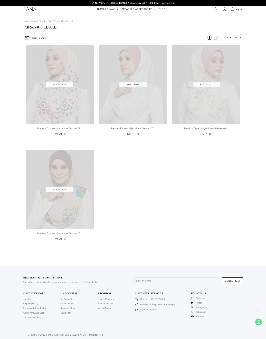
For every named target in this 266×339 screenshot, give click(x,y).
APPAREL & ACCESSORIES (138, 9)
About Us (27, 299)
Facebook (198, 298)
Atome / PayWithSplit (33, 313)
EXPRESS (52, 21)
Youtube (197, 316)
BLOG (162, 9)
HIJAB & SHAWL (107, 9)
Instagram (198, 307)
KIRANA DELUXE (66, 21)
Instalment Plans (106, 303)
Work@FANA (104, 308)
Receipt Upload (67, 308)
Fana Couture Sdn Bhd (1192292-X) (64, 335)
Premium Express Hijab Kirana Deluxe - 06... (206, 128)
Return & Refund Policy (34, 308)
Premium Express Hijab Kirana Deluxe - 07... (133, 128)
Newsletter (65, 313)
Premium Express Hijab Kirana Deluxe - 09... (59, 128)
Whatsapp (198, 312)
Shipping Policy (30, 303)
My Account (66, 299)
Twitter (196, 303)
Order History (66, 303)
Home (26, 21)
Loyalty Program (106, 299)
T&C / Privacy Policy (33, 317)
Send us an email (148, 309)
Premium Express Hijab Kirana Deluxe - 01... (59, 233)
